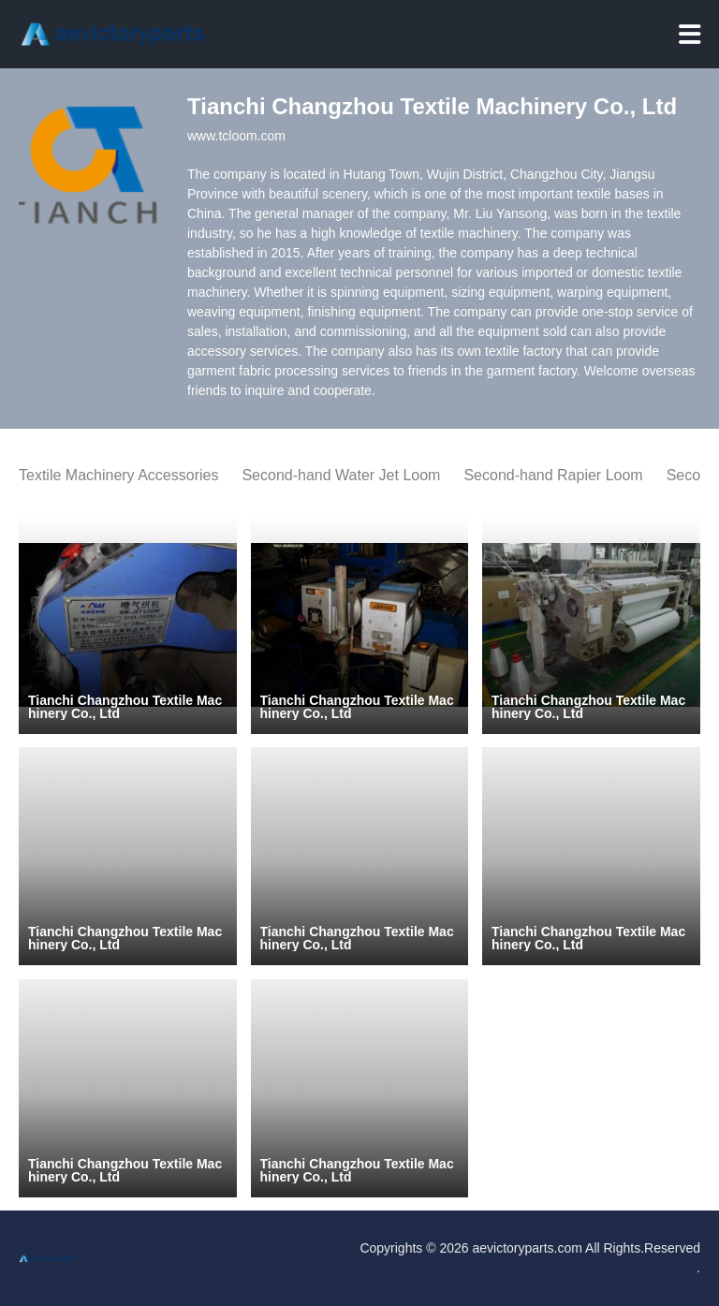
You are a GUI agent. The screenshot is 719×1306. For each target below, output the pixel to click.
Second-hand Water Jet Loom (341, 475)
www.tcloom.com (236, 135)
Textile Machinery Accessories (118, 475)
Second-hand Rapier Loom (552, 475)
